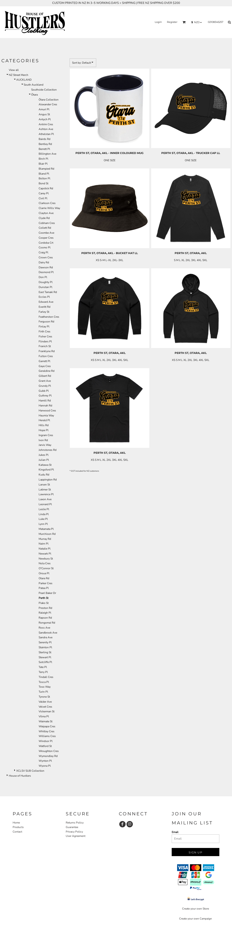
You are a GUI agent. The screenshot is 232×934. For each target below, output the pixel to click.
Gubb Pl (44, 391)
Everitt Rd (44, 307)
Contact (17, 831)
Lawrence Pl (46, 494)
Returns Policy (75, 822)
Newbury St (46, 558)
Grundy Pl (45, 386)
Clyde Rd (44, 218)
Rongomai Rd (47, 622)
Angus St (44, 114)
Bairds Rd (44, 139)
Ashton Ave (46, 129)
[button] (184, 22)
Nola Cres (45, 563)
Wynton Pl (45, 761)
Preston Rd (45, 608)
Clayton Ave (46, 213)
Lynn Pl (43, 524)
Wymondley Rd (48, 756)
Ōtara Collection (49, 99)
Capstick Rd (46, 188)
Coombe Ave (46, 233)
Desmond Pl (46, 272)
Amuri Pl (44, 109)
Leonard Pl (45, 504)
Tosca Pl (44, 682)
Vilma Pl (44, 716)
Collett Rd (45, 228)
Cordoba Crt (46, 243)
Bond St (43, 183)
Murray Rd (45, 539)
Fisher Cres (45, 336)
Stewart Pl (45, 657)
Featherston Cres (49, 317)
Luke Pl (43, 519)
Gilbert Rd (45, 376)
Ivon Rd (43, 440)
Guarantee (72, 827)
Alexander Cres (48, 104)
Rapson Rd (45, 617)
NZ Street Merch (18, 75)
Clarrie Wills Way (49, 208)
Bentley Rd (45, 144)
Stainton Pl (45, 647)
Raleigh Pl (45, 613)
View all (14, 70)
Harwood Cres (47, 410)
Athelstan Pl (46, 134)
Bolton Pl (44, 178)
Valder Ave (45, 702)
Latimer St (45, 489)
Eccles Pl (44, 297)
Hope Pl (44, 430)
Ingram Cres (46, 435)
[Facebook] (122, 824)
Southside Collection (44, 89)
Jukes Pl (44, 455)
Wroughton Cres (49, 751)
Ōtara (34, 94)
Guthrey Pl (45, 395)
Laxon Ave (45, 499)
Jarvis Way (45, 445)
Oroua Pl (44, 573)
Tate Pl (43, 667)
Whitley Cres (46, 731)
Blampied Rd (46, 168)
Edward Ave (46, 302)
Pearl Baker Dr (47, 593)
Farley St (44, 312)
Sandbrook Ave (48, 632)
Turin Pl (43, 692)
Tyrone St (44, 697)
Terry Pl (43, 672)
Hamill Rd (45, 400)
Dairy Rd (44, 262)
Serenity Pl (45, 642)
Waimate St (45, 721)
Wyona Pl (45, 766)
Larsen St (44, 484)
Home (16, 822)
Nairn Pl (44, 543)
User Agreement (75, 836)
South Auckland (33, 84)
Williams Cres (47, 736)
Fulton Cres (46, 356)
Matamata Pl (46, 529)
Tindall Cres (46, 677)
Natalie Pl (45, 548)
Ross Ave (44, 627)
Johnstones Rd (47, 450)
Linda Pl (44, 514)
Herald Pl (44, 420)
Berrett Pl (44, 149)
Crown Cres (46, 257)
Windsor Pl (46, 741)
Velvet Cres (45, 706)
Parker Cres (45, 583)
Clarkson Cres (47, 203)
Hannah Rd (45, 405)
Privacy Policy (74, 831)
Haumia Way (46, 415)
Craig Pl (43, 252)
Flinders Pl (45, 341)
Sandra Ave (45, 637)
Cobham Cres (47, 223)
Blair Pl (43, 164)
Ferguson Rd (46, 321)
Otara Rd (44, 578)
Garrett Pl (44, 361)
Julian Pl (44, 460)
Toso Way (45, 687)
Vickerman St (46, 711)
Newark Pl (45, 553)
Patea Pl (44, 588)
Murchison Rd (47, 534)
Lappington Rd (48, 479)
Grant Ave (45, 381)
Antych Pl (45, 119)
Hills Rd (44, 425)
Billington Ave (47, 154)
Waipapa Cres (47, 726)
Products (18, 827)
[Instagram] (130, 824)
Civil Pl (43, 198)
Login (158, 22)
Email (175, 832)
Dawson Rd (46, 267)
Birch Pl (43, 159)
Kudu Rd (44, 474)
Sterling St (45, 652)
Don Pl (43, 277)
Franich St (45, 346)
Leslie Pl (44, 509)
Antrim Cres (46, 124)
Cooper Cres (46, 238)
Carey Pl (44, 193)
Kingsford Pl (46, 469)
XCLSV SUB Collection (30, 771)
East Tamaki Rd (48, 292)
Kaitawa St (45, 465)
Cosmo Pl (45, 247)
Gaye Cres (45, 366)
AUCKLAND (24, 80)
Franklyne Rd (47, 351)
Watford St (45, 746)
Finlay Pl (44, 326)
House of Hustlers (20, 776)
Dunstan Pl (45, 287)
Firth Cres (44, 331)
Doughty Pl (46, 282)
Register (172, 22)
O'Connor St (46, 568)
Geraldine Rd (46, 371)
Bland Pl (44, 173)
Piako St (44, 603)
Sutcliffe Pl (45, 662)
